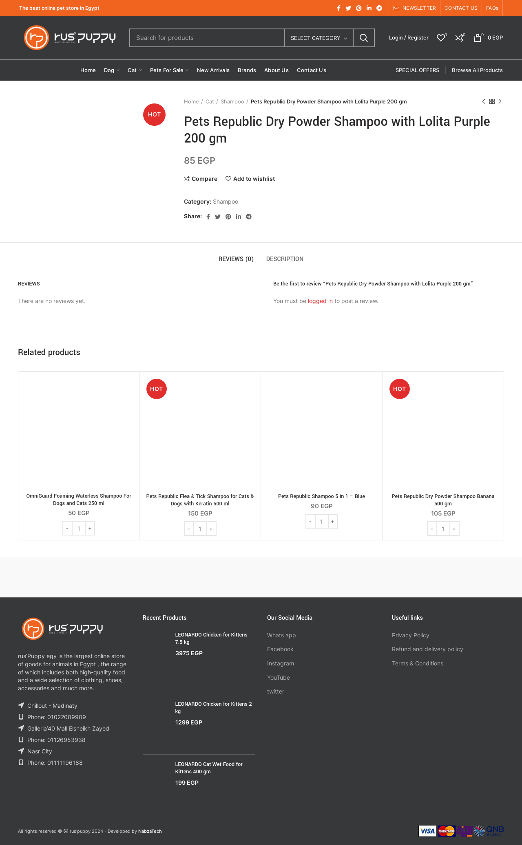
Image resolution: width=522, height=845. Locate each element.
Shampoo (232, 101)
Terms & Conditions (417, 663)
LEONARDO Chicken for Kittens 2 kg (213, 707)
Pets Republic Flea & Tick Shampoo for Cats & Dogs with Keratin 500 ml (200, 500)
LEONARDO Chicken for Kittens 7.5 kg (211, 638)
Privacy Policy (410, 635)
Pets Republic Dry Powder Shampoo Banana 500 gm (443, 500)
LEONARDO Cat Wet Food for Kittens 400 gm (209, 768)
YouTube (278, 677)
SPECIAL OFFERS (417, 70)
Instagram (280, 663)
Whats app (281, 635)
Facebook (280, 648)
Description (285, 259)
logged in (320, 300)
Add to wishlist (254, 179)
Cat (210, 101)
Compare (204, 179)
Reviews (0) (236, 259)
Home (191, 101)
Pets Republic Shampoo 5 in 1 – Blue (321, 496)
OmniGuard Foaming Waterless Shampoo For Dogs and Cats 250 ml (78, 499)
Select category (316, 38)
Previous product (483, 102)
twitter (275, 691)
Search (364, 38)
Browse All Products (477, 70)
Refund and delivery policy (427, 648)
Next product (500, 102)
